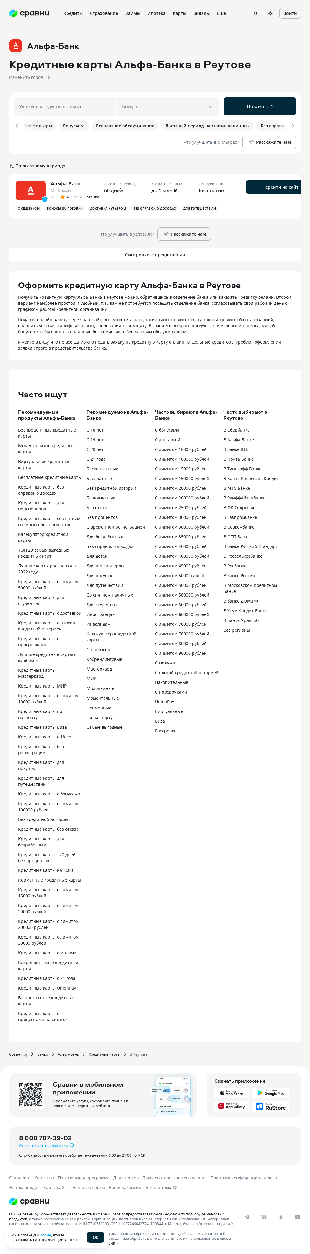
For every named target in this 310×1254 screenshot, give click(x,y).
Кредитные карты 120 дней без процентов (47, 856)
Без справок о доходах (110, 545)
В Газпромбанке (240, 516)
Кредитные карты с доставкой (49, 612)
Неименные (99, 706)
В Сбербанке (236, 429)
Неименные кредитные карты (49, 879)
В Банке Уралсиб (241, 619)
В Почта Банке (238, 458)
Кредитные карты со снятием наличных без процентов (49, 520)
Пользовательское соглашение (174, 1176)
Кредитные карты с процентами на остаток (43, 1015)
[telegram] (247, 1216)
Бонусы (74, 126)
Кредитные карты (104, 1053)
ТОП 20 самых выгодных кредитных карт (43, 552)
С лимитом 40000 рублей (181, 545)
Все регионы (236, 629)
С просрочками (171, 691)
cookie (45, 1234)
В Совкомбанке (239, 526)
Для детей (97, 555)
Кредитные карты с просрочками (38, 640)
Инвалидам (98, 623)
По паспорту (100, 716)
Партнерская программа (84, 1176)
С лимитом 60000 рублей (181, 603)
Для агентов (126, 1176)
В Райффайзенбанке (244, 496)
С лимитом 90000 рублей (181, 652)
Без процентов (102, 516)
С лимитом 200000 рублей (182, 496)
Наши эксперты (88, 1186)
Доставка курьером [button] (108, 207)
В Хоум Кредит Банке (245, 609)
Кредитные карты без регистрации (41, 748)
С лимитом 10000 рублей (181, 448)
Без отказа (98, 506)
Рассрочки (166, 729)
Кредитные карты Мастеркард (37, 672)
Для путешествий (105, 584)
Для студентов (102, 603)
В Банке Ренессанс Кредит (251, 477)
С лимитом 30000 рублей (181, 516)
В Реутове (138, 1053)
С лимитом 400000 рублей (182, 555)
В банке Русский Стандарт (250, 545)
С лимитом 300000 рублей (182, 526)
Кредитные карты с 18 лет (45, 735)
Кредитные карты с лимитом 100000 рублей (48, 805)
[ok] (281, 1216)
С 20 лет (95, 448)
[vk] (264, 1216)
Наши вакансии (125, 1186)
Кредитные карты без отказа (48, 828)
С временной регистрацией (116, 526)
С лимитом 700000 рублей (182, 632)
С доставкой (167, 438)
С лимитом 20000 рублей (181, 487)
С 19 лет (95, 438)
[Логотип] (29, 1200)
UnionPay (164, 700)
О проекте (20, 1176)
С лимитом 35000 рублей (181, 535)
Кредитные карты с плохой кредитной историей (46, 624)
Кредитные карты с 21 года (46, 977)
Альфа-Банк (68, 1053)
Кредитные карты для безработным (41, 840)
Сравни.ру (18, 1053)
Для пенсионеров (105, 564)
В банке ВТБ (236, 448)
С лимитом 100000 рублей (182, 458)
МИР (91, 677)
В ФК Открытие (239, 506)
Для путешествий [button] (199, 207)
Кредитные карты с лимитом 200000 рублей (48, 923)
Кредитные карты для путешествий (41, 780)
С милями (165, 661)
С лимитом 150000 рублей (182, 477)
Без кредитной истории (43, 818)
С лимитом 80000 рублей (181, 642)
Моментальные (103, 697)
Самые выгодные (105, 726)
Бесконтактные (102, 467)
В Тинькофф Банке (242, 467)
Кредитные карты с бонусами (49, 792)
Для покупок (99, 574)
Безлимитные (101, 496)
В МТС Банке (236, 487)
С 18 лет (95, 429)
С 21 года (96, 458)
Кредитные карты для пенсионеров (41, 504)
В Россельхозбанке (242, 555)
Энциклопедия (24, 1186)
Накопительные (171, 681)
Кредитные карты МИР (42, 685)
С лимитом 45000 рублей (181, 564)
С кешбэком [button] (29, 207)
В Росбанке (234, 564)
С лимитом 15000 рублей (181, 467)
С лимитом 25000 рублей (181, 506)
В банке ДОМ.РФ (240, 600)
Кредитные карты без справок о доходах (41, 489)
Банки (42, 1053)
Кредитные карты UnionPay (47, 987)
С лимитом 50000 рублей (181, 584)
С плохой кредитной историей (187, 671)
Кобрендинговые (104, 658)
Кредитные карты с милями (47, 951)
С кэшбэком (98, 648)
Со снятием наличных (110, 594)
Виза (160, 720)
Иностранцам (101, 613)
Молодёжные (100, 687)
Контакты (44, 1176)
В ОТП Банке (236, 535)
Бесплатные (99, 477)
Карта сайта (56, 1186)
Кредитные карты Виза (42, 726)
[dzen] (298, 1216)
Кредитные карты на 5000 (45, 869)
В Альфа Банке (238, 438)
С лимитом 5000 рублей (179, 574)
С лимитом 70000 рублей (181, 623)
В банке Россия (239, 574)
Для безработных (105, 535)
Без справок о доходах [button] (154, 207)
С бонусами (167, 429)
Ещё (221, 13)
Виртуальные (169, 710)
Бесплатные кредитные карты (50, 476)
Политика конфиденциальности (243, 1176)
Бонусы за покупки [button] (65, 207)
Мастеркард (99, 668)
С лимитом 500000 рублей (182, 594)
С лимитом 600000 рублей (182, 613)
